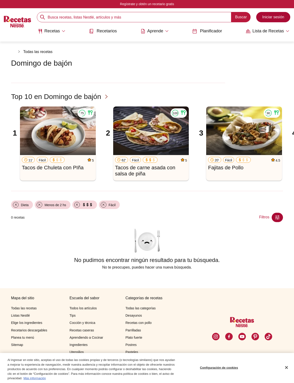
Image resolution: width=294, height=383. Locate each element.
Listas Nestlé (20, 315)
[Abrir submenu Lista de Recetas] (267, 31)
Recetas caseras (82, 330)
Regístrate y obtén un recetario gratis (147, 4)
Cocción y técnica (82, 323)
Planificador (207, 31)
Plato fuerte (133, 337)
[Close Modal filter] (277, 217)
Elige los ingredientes (26, 323)
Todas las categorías (140, 308)
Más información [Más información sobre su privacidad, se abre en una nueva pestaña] (34, 378)
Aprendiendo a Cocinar (86, 337)
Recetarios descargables (29, 330)
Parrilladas (133, 330)
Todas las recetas (38, 52)
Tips (73, 315)
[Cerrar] (286, 368)
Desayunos (133, 315)
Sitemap (17, 345)
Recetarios (103, 31)
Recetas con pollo (138, 323)
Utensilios (77, 352)
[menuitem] (51, 33)
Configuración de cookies (219, 367)
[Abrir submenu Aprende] (155, 31)
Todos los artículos (83, 308)
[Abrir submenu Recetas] (51, 31)
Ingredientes (79, 345)
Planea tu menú (22, 337)
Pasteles (131, 352)
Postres (130, 345)
